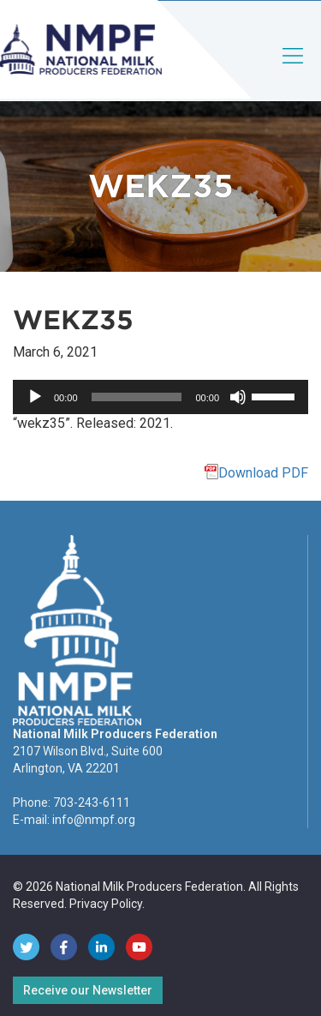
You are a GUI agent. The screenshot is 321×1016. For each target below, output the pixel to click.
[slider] (137, 397)
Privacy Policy (105, 904)
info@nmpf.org (93, 820)
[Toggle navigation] (293, 70)
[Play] (35, 397)
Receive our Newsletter (87, 990)
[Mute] (238, 397)
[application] (160, 397)
